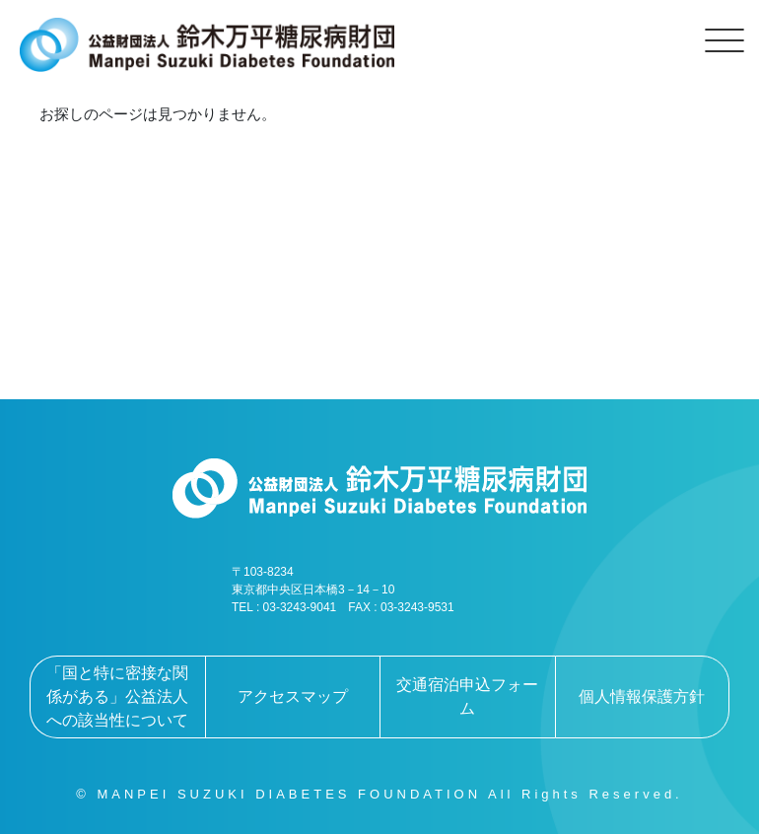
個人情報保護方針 (642, 696)
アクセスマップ (293, 696)
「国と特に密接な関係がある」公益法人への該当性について (117, 696)
